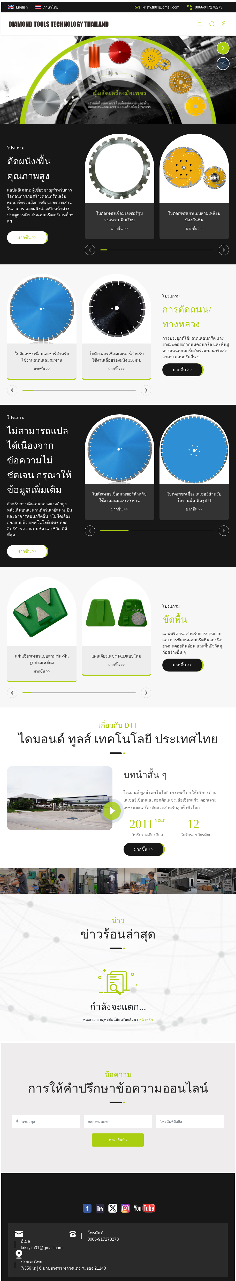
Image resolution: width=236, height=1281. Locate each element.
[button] (223, 48)
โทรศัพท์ (95, 1233)
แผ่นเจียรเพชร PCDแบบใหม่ (116, 656)
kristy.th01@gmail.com (160, 7)
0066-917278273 (208, 7)
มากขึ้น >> (119, 229)
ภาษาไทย (50, 7)
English (22, 7)
